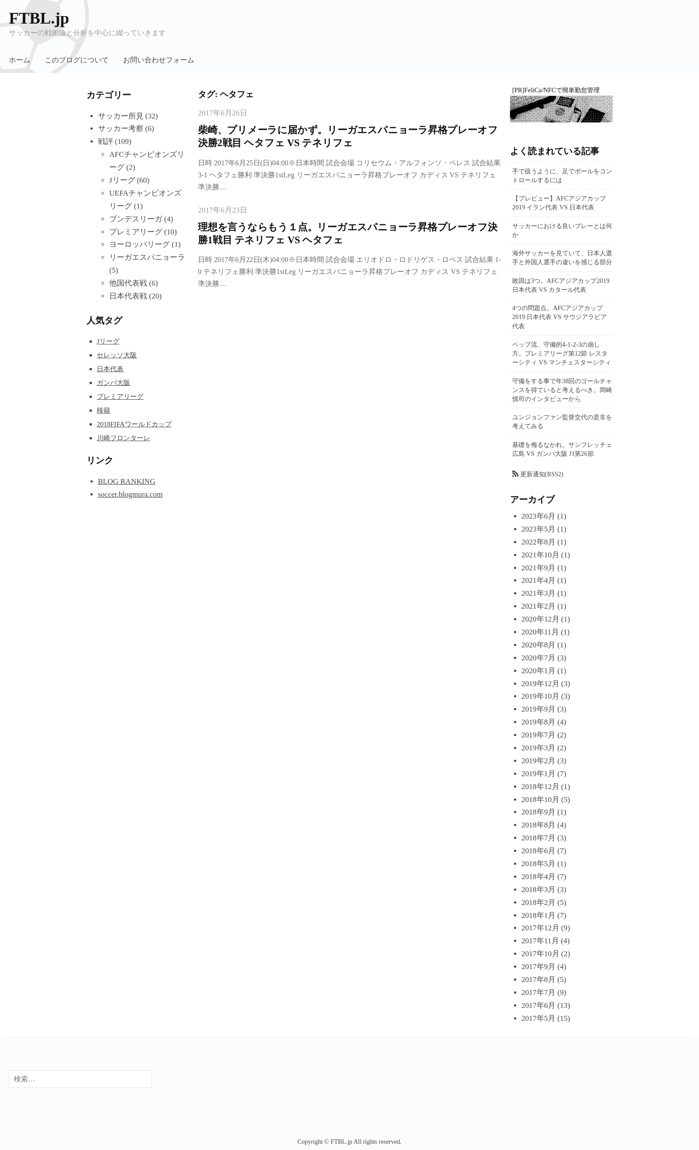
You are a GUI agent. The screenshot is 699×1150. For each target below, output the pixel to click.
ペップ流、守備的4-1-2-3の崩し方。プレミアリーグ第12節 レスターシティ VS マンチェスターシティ (561, 353)
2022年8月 (539, 542)
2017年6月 (539, 1005)
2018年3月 (539, 889)
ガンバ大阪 (113, 382)
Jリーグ (122, 180)
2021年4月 (539, 580)
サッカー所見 (121, 116)
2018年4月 (539, 876)
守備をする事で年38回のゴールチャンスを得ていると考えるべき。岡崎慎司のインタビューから (562, 389)
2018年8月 (539, 825)
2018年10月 (540, 799)
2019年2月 (539, 761)
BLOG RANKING (127, 481)
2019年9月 (539, 709)
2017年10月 (540, 953)
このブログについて (77, 60)
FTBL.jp (39, 18)
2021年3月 (539, 593)
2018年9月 (539, 812)
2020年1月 (539, 671)
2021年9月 (539, 568)
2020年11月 (540, 632)
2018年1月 (539, 915)
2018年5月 (539, 863)
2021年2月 (539, 606)
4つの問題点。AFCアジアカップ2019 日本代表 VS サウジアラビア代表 (559, 316)
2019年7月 (539, 735)
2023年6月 (539, 516)
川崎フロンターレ (123, 438)
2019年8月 (539, 722)
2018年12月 (540, 786)
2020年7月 (539, 658)
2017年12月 (540, 928)
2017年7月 (539, 992)
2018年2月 (539, 902)
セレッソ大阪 (117, 355)
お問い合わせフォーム (158, 60)
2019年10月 (540, 696)
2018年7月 (539, 838)
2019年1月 (539, 773)
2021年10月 (540, 555)
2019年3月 (539, 748)
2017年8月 (539, 979)
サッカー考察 (121, 128)
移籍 (103, 410)
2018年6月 (539, 851)
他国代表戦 (128, 283)
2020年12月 (540, 619)
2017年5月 (539, 1018)
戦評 (105, 141)
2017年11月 (540, 941)
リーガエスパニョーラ (147, 257)
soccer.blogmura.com (130, 494)
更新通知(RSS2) (541, 474)
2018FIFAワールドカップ (134, 424)
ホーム (19, 60)
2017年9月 (539, 966)
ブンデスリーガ (135, 219)
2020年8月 (539, 645)
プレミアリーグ (135, 232)
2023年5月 (539, 529)
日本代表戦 (128, 296)
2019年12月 (540, 683)
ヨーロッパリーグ (139, 244)
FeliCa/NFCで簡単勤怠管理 (562, 90)
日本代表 (110, 368)
